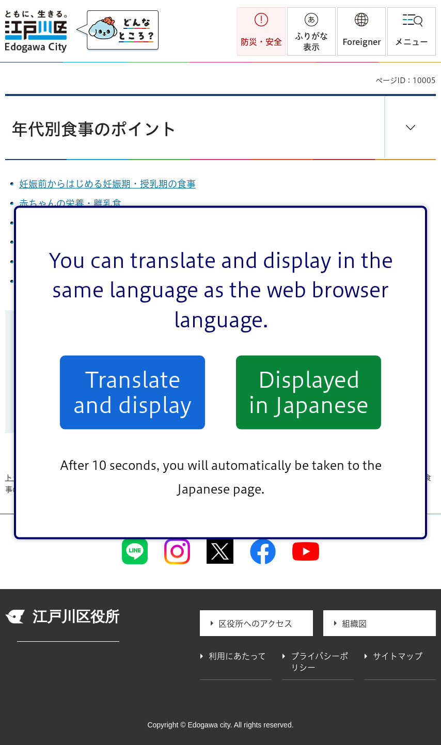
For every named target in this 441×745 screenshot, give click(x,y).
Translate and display (132, 392)
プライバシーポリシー (319, 662)
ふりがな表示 (311, 41)
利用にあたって (237, 656)
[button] (361, 31)
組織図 (354, 624)
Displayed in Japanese (308, 392)
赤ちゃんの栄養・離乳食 (70, 203)
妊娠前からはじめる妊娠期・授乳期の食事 (107, 183)
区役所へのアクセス (255, 624)
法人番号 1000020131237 (68, 637)
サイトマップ (397, 656)
